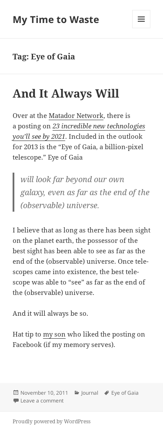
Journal (89, 392)
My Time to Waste (56, 19)
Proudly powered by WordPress (51, 421)
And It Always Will (66, 93)
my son (54, 334)
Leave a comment (41, 400)
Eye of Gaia (125, 392)
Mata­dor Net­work (76, 115)
